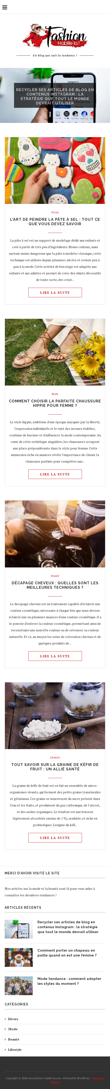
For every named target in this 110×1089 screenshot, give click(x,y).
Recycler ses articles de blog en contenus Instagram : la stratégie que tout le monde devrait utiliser (55, 99)
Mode (55, 394)
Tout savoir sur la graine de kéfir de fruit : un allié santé (55, 766)
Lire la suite (55, 292)
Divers (55, 212)
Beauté (55, 576)
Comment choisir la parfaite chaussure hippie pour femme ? (55, 403)
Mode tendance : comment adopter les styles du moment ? (69, 981)
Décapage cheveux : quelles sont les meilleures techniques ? (55, 585)
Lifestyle (55, 757)
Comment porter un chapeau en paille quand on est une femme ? (67, 952)
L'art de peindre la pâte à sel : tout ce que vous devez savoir (55, 221)
